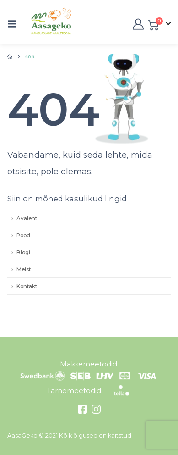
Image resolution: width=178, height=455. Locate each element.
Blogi (23, 252)
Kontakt (26, 286)
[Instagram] (95, 411)
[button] (14, 24)
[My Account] (137, 24)
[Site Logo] (41, 24)
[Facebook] (83, 411)
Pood (23, 235)
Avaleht (26, 218)
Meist (23, 269)
